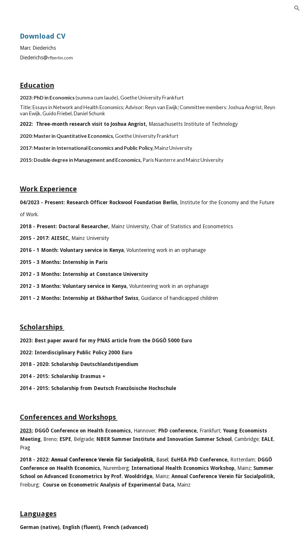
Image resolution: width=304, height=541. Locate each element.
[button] (297, 8)
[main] (72, 43)
